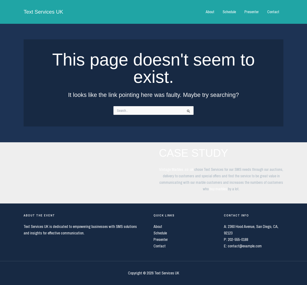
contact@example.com (245, 246)
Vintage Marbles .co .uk (176, 169)
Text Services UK (43, 12)
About (212, 11)
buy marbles (218, 189)
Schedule (231, 11)
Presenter (252, 11)
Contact (273, 11)
